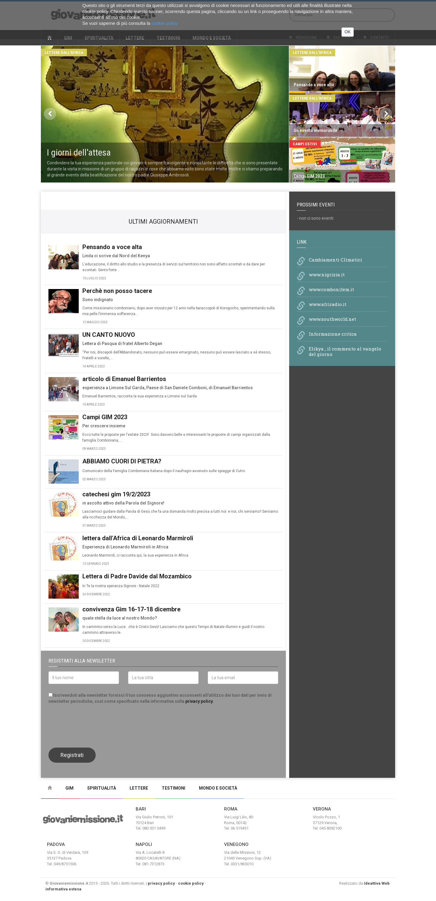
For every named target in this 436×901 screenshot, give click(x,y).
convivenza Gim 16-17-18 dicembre (131, 609)
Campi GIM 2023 (104, 417)
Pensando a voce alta (112, 247)
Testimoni (173, 788)
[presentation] (94, 725)
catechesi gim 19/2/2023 (116, 494)
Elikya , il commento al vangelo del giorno (345, 351)
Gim (69, 788)
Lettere (139, 788)
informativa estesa (63, 889)
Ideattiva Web (377, 883)
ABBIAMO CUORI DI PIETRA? (121, 461)
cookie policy (191, 883)
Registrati (72, 755)
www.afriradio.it (327, 304)
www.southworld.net (332, 319)
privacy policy (199, 701)
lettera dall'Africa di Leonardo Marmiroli (137, 538)
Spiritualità (101, 788)
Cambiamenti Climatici (335, 259)
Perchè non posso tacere (117, 290)
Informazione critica (333, 334)
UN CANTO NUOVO (108, 334)
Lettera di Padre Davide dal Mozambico (137, 576)
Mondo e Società (218, 788)
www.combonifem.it (331, 289)
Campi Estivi (305, 144)
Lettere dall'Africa (64, 52)
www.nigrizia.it (327, 274)
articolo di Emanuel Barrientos (124, 379)
